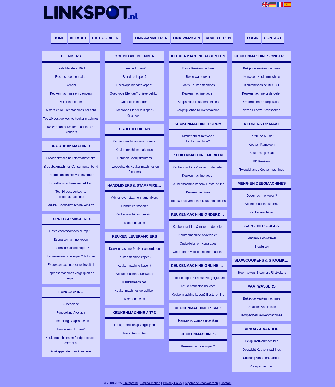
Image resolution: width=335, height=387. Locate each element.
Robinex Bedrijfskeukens (134, 158)
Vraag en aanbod (262, 366)
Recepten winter (134, 333)
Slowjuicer (261, 246)
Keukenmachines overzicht (134, 214)
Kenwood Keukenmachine (261, 77)
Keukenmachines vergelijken (134, 290)
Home (58, 38)
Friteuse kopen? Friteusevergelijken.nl (198, 278)
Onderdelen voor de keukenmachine (198, 252)
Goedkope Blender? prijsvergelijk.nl (134, 93)
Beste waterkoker (198, 77)
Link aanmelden (151, 38)
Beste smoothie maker (70, 77)
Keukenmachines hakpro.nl (134, 150)
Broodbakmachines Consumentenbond (71, 166)
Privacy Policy (172, 383)
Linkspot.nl (130, 383)
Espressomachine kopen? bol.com (71, 256)
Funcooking (71, 304)
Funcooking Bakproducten (71, 321)
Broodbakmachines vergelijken (70, 183)
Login (253, 38)
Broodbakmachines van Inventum (71, 175)
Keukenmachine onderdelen (197, 235)
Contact (272, 38)
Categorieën (105, 38)
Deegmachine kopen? (261, 195)
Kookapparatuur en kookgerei (70, 351)
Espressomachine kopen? (71, 248)
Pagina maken (150, 383)
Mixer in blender (71, 102)
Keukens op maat (261, 153)
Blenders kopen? (134, 77)
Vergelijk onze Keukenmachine (198, 110)
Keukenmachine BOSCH (261, 85)
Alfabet (78, 38)
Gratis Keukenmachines (198, 85)
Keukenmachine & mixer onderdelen (134, 249)
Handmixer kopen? (134, 206)
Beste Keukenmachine (198, 68)
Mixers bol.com (134, 223)
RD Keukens (261, 161)
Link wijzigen (186, 38)
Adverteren (218, 38)
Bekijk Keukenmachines (261, 341)
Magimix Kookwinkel (261, 238)
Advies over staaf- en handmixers (134, 198)
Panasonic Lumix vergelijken (198, 320)
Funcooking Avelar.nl (71, 312)
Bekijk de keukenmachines (261, 68)
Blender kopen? (135, 68)
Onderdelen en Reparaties (198, 243)
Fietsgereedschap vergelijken (134, 325)
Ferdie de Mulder (261, 136)
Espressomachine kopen (71, 239)
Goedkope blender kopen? (134, 85)
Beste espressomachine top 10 (70, 231)
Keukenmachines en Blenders (71, 93)
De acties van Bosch (261, 307)
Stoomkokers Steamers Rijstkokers (261, 272)
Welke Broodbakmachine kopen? (71, 205)
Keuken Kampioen (262, 144)
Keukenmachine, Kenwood (134, 274)
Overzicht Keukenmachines (262, 349)
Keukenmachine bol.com (198, 286)
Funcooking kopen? (71, 329)
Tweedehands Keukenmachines (261, 170)
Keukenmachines (134, 282)
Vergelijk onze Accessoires (261, 110)
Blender (70, 85)
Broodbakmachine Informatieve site (71, 158)
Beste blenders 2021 (71, 68)
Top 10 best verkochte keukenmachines (70, 118)
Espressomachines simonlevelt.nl (71, 265)
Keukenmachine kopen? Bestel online (198, 184)
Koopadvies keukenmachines (198, 102)
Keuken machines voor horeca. (134, 141)
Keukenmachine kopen (198, 93)
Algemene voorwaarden (201, 383)
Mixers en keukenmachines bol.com (71, 110)
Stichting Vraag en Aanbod (261, 358)
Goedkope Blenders (134, 102)
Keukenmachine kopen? (134, 257)
